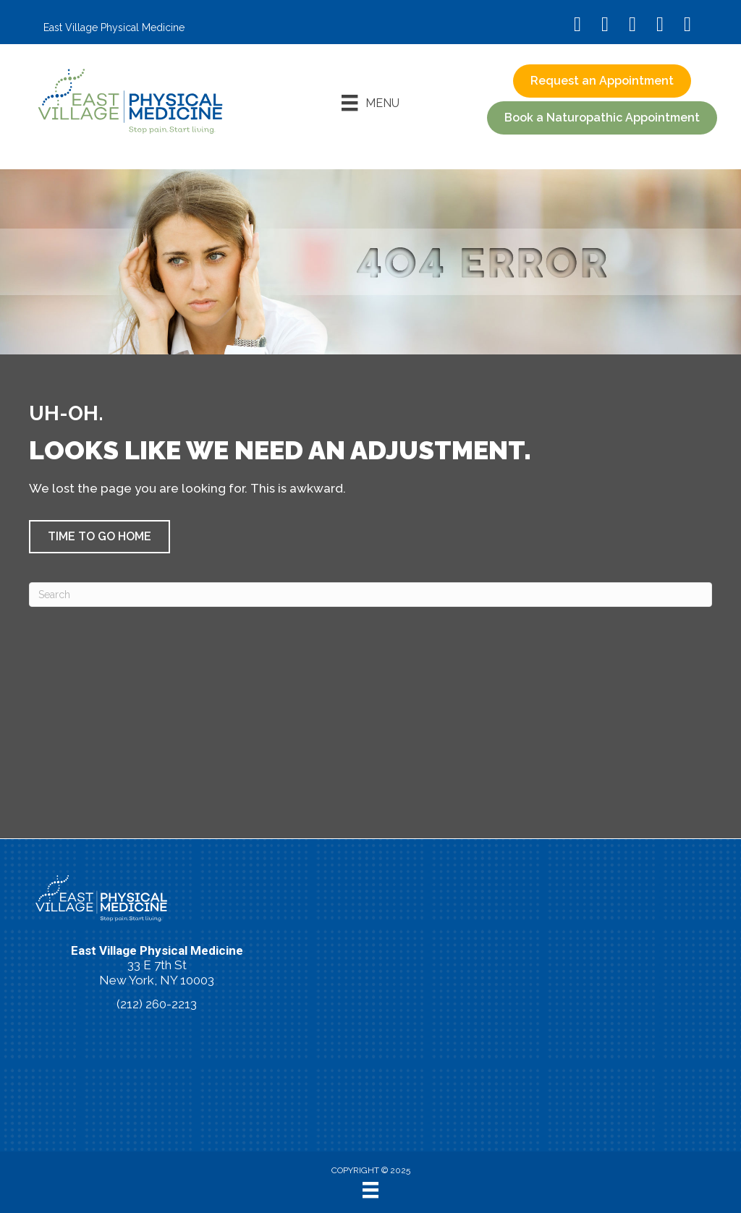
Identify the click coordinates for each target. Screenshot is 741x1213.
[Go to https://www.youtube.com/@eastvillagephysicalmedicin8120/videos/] (632, 25)
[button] (602, 118)
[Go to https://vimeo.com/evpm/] (660, 25)
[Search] (370, 594)
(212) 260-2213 (157, 1004)
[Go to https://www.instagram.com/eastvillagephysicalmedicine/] (605, 25)
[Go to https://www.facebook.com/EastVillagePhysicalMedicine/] (577, 25)
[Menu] (370, 103)
